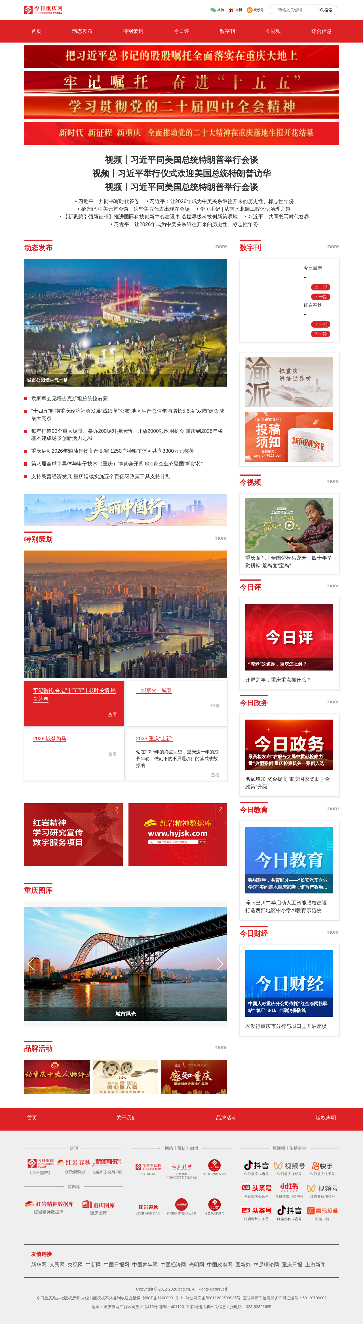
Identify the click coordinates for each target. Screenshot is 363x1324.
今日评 (181, 31)
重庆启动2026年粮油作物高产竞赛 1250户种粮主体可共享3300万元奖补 (112, 451)
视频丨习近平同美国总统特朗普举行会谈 (181, 160)
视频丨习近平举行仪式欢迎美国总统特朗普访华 (181, 173)
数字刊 (227, 31)
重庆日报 (292, 1265)
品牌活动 (226, 1118)
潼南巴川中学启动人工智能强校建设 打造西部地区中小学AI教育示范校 (286, 906)
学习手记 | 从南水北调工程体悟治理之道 (245, 209)
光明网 (196, 1265)
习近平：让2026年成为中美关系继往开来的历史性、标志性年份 (222, 201)
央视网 (75, 1265)
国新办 (243, 1265)
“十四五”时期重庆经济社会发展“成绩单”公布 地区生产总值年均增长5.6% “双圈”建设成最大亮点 (127, 414)
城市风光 (125, 1014)
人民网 (57, 1265)
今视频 (273, 31)
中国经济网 (173, 1265)
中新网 (93, 1265)
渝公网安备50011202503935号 (213, 1298)
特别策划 (133, 31)
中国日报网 (116, 1265)
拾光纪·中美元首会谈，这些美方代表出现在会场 (135, 209)
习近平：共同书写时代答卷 (109, 201)
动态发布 (82, 31)
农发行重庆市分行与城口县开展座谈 (286, 1026)
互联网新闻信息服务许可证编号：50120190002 (285, 1298)
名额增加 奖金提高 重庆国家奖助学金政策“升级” (287, 783)
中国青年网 (145, 1265)
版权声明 (326, 1118)
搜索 (328, 10)
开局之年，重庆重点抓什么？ (278, 680)
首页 (36, 31)
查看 (112, 714)
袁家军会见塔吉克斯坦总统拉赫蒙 (69, 398)
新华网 (39, 1265)
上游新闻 (315, 1265)
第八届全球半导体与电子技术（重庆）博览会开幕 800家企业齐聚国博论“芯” (117, 464)
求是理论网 (266, 1265)
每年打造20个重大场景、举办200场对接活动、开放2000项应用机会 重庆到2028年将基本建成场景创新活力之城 (127, 434)
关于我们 (126, 1118)
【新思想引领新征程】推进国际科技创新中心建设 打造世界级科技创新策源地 (150, 217)
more (220, 246)
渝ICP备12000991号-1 (163, 1298)
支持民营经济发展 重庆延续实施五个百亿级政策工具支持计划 (100, 476)
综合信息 (321, 31)
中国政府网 (220, 1265)
